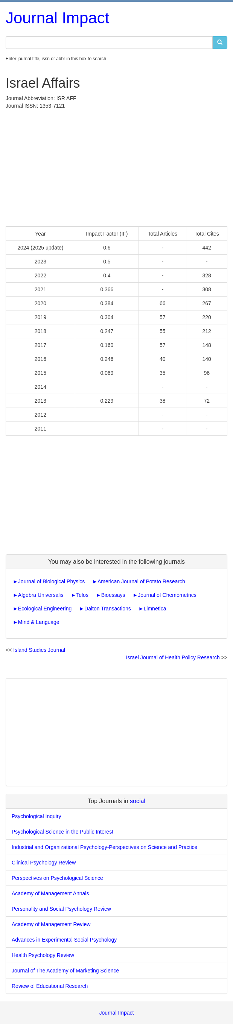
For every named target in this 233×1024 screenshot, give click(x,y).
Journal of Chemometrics (167, 595)
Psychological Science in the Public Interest (62, 832)
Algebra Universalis (41, 595)
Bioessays (113, 595)
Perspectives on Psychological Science (57, 878)
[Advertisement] (116, 166)
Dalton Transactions (107, 609)
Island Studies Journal (39, 650)
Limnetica (155, 609)
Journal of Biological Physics (51, 581)
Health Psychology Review (43, 955)
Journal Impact (57, 18)
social (137, 801)
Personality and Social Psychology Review (61, 909)
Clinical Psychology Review (44, 863)
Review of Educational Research (50, 986)
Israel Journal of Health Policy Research (173, 657)
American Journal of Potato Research (141, 581)
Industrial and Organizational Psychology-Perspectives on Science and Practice (104, 847)
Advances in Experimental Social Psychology (64, 940)
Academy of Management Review (51, 924)
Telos (82, 595)
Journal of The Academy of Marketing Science (65, 971)
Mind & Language (38, 622)
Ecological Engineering (45, 609)
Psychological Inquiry (36, 816)
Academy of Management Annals (50, 893)
